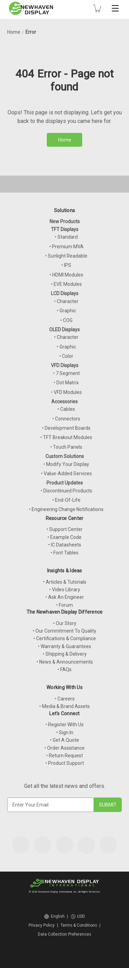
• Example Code (64, 537)
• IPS (66, 265)
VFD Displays (64, 365)
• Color (66, 356)
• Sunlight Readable (66, 256)
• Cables (66, 409)
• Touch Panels (66, 447)
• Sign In (64, 732)
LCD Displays (64, 293)
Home (64, 140)
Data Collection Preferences (64, 934)
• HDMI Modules (66, 275)
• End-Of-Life (66, 500)
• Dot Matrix (66, 382)
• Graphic (66, 310)
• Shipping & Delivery (65, 654)
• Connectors (66, 418)
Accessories (64, 401)
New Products (65, 221)
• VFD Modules (66, 392)
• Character (66, 301)
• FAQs (64, 669)
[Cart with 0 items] (97, 8)
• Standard (66, 237)
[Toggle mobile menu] (115, 8)
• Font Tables (64, 552)
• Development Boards (66, 428)
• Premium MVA (66, 246)
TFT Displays (64, 229)
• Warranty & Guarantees (64, 646)
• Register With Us (64, 724)
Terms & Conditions (79, 925)
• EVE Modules (66, 284)
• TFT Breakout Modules (66, 437)
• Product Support (64, 763)
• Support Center (64, 529)
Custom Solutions (64, 456)
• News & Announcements (64, 662)
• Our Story (64, 623)
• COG (66, 320)
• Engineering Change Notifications (66, 509)
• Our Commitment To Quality (64, 631)
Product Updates (64, 483)
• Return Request (64, 755)
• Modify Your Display (66, 464)
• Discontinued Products (66, 490)
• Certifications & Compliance (64, 638)
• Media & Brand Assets (64, 706)
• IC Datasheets (64, 545)
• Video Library (64, 589)
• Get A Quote (64, 740)
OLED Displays (64, 329)
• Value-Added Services (66, 473)
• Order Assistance (64, 748)
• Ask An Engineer (64, 597)
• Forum (64, 605)
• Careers (65, 698)
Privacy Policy (42, 925)
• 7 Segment (66, 373)
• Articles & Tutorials (64, 582)
